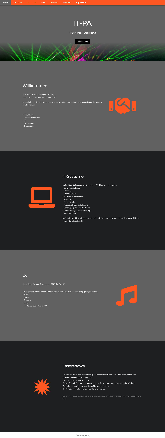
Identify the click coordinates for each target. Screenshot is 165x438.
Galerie (54, 2)
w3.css (86, 435)
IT (27, 2)
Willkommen (82, 41)
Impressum (81, 2)
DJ (34, 2)
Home (5, 2)
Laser (43, 2)
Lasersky (17, 2)
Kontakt (67, 2)
